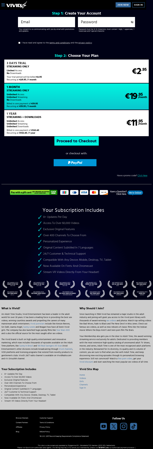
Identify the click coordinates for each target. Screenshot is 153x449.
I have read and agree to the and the (57, 43)
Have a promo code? (132, 153)
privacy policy (85, 43)
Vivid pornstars (37, 301)
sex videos (111, 298)
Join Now (123, 5)
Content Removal (76, 427)
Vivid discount (86, 339)
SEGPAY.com (104, 425)
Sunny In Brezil (26, 324)
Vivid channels (65, 327)
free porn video (125, 336)
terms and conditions (59, 43)
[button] (39, 73)
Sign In (138, 5)
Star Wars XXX (63, 308)
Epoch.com (30, 425)
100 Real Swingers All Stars (50, 324)
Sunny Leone (29, 305)
